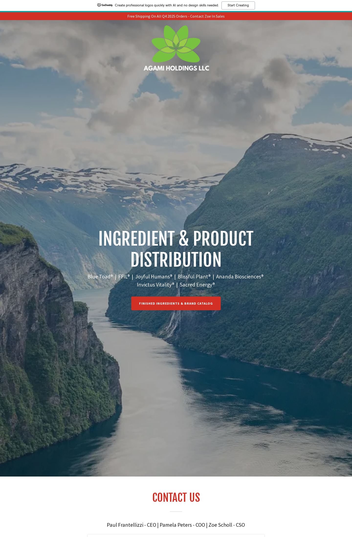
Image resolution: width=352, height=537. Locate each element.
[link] (176, 26)
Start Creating (238, 5)
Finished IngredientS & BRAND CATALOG (176, 303)
